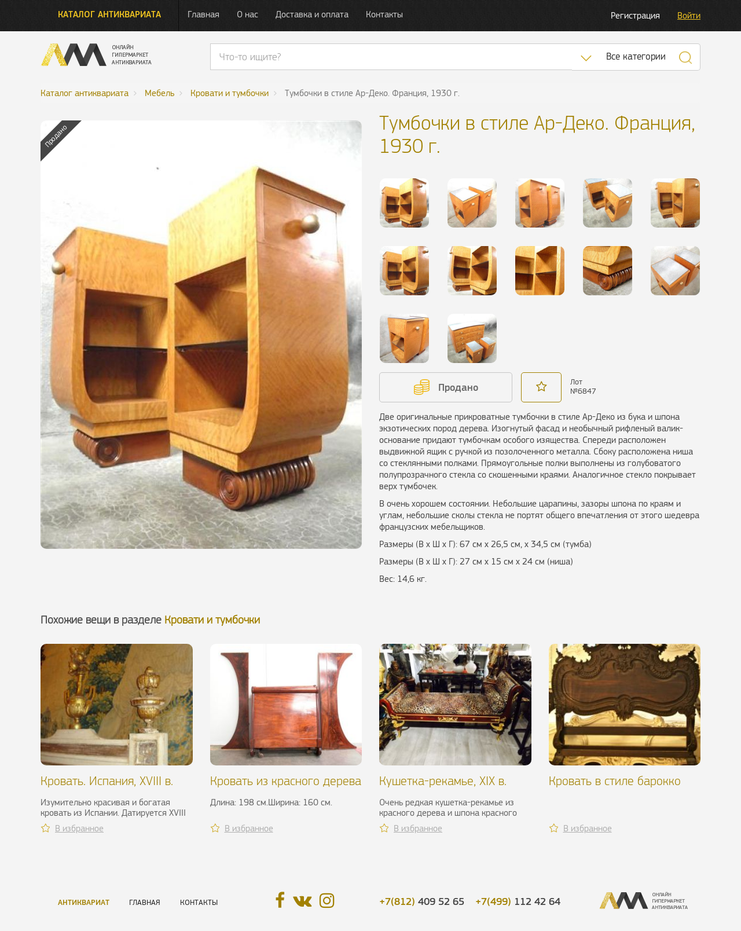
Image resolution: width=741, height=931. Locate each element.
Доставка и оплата (312, 14)
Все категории (636, 56)
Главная (203, 14)
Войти (688, 15)
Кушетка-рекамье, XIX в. (443, 780)
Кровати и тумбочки (212, 620)
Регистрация (635, 15)
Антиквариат (83, 902)
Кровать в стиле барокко (615, 780)
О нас (247, 14)
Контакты (384, 14)
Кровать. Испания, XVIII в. (107, 780)
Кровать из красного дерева (285, 780)
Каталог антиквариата (109, 14)
